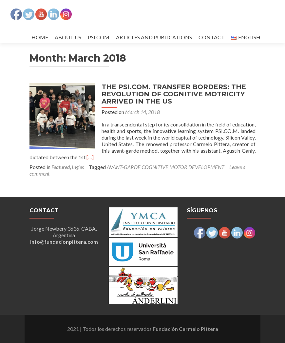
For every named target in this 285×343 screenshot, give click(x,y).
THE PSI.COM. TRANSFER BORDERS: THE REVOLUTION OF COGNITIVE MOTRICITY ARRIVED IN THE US (174, 94)
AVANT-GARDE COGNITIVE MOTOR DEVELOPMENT (165, 167)
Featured (60, 167)
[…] (90, 157)
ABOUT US (68, 37)
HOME (39, 37)
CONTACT (212, 37)
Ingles (78, 167)
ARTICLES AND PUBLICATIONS (154, 37)
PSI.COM (98, 37)
